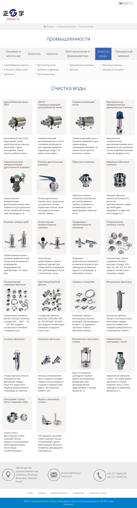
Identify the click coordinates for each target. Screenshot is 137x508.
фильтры (9, 74)
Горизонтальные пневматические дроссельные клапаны (17, 165)
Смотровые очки (46, 74)
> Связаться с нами (97, 493)
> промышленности (59, 493)
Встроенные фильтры (119, 282)
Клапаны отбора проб (15, 69)
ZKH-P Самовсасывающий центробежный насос (50, 105)
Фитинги (73, 69)
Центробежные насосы (16, 65)
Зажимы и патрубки (113, 69)
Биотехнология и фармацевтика (78, 54)
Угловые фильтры (14, 339)
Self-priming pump (46, 65)
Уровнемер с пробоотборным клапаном (81, 225)
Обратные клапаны (112, 65)
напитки (52, 54)
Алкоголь (34, 54)
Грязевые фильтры (49, 339)
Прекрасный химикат (123, 54)
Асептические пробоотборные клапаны (47, 225)
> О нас (30, 493)
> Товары (41, 493)
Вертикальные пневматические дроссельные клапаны (119, 105)
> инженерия (78, 493)
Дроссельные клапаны (81, 65)
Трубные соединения (48, 69)
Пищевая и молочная (13, 54)
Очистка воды (103, 54)
